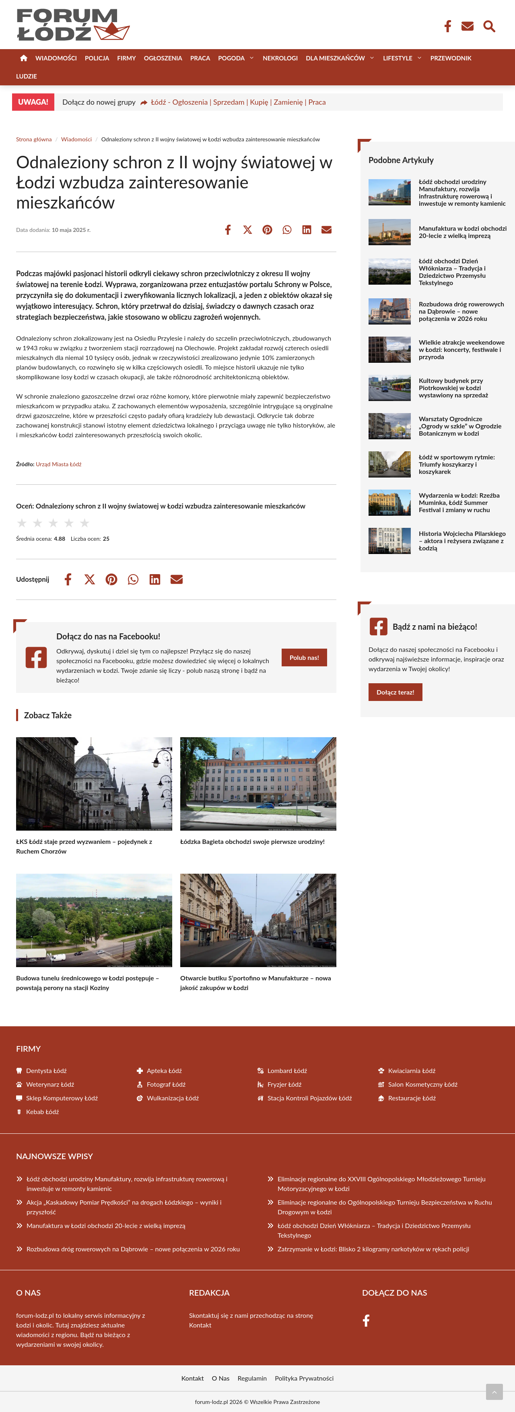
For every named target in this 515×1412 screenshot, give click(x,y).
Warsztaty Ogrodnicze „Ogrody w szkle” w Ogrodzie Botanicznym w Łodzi (460, 426)
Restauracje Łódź (412, 1098)
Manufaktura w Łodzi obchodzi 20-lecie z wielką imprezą (463, 232)
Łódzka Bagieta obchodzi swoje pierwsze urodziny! (252, 841)
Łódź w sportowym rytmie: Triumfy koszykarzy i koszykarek (457, 464)
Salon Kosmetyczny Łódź (422, 1084)
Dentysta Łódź (46, 1070)
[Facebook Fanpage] (445, 26)
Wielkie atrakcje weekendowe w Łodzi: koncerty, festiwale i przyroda (462, 349)
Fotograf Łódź (166, 1084)
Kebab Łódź (42, 1111)
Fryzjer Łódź (285, 1084)
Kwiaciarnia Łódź (411, 1070)
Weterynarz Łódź (50, 1084)
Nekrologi (280, 58)
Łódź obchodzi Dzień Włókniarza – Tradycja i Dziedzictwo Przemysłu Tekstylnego (452, 271)
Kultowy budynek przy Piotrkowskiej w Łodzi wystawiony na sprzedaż (453, 388)
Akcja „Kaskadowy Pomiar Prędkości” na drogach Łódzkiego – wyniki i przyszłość (124, 1207)
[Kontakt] (467, 26)
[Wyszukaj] (489, 25)
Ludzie (26, 76)
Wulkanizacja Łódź (173, 1098)
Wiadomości (56, 58)
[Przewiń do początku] (494, 1392)
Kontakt (200, 1325)
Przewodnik (451, 58)
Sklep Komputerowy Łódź (62, 1098)
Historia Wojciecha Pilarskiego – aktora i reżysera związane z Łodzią (462, 541)
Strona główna (34, 139)
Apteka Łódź (164, 1070)
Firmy (126, 58)
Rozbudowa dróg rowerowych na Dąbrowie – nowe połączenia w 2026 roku (461, 311)
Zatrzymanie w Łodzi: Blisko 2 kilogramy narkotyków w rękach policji (373, 1249)
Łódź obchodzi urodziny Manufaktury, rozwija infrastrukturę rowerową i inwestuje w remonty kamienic (462, 192)
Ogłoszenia (163, 58)
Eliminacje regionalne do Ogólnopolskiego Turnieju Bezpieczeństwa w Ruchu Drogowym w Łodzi (385, 1207)
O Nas (221, 1378)
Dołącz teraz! (395, 692)
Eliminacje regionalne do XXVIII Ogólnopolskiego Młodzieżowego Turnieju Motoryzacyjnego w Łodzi (382, 1183)
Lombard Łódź (287, 1070)
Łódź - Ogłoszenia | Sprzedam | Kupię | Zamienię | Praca (238, 101)
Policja (97, 58)
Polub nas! (304, 657)
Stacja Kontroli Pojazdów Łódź (310, 1098)
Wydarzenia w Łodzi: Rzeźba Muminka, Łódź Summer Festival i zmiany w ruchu (459, 502)
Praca (200, 58)
